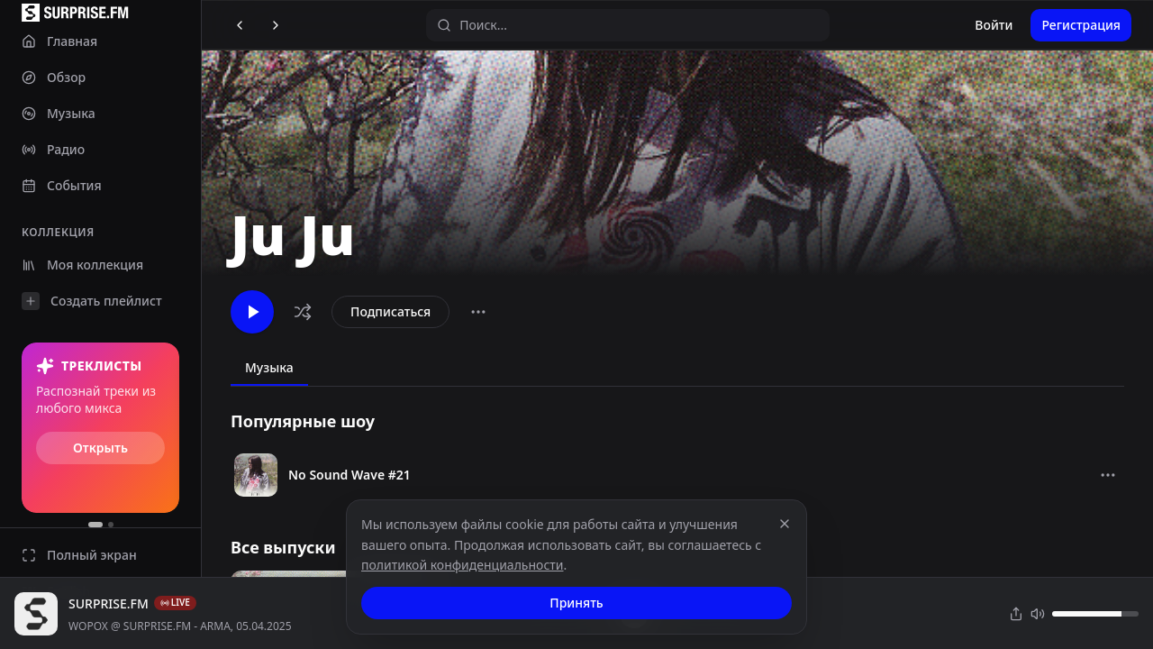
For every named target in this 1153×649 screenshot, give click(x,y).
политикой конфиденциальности (462, 564)
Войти (993, 24)
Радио (53, 149)
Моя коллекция (82, 264)
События (62, 185)
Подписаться (390, 311)
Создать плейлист (92, 301)
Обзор (54, 77)
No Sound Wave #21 (349, 474)
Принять (576, 602)
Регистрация (1081, 24)
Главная (59, 41)
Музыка (58, 113)
